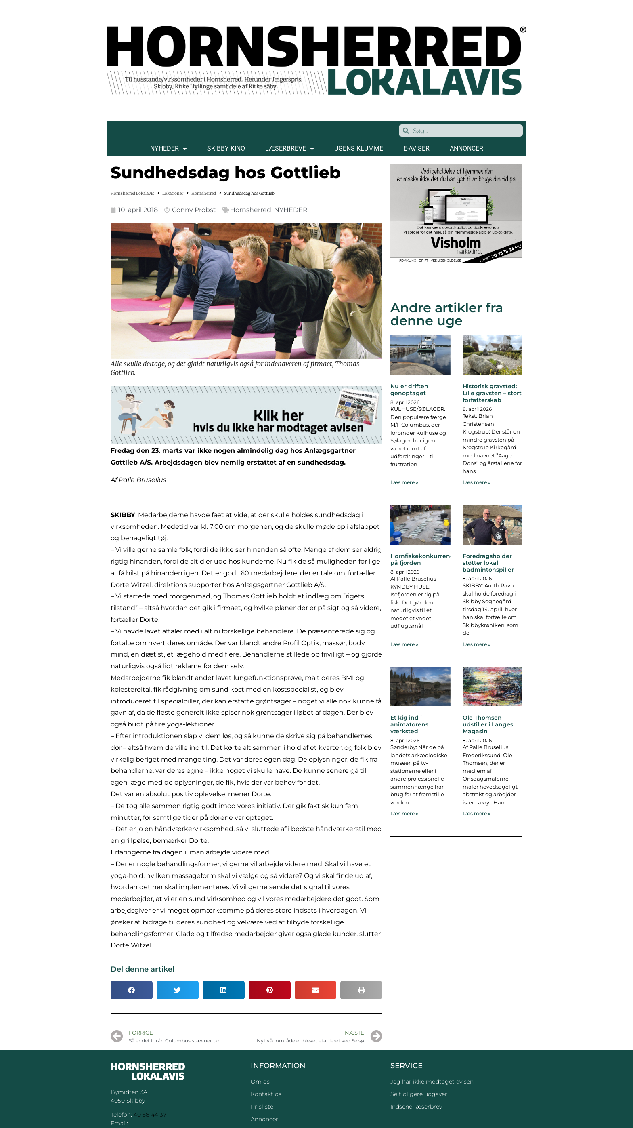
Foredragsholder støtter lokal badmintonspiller (488, 562)
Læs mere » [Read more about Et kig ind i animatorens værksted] (404, 813)
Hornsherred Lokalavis (132, 193)
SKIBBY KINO (226, 148)
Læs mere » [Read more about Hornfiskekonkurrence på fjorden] (404, 644)
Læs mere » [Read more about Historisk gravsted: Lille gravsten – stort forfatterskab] (476, 482)
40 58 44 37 (150, 1114)
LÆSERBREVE (289, 149)
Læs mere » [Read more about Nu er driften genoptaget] (404, 482)
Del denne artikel (142, 969)
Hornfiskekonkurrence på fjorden (423, 559)
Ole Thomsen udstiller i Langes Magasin (488, 724)
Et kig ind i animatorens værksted (409, 724)
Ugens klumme (358, 148)
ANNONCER (466, 148)
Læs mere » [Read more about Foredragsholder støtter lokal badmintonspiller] (476, 644)
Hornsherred (203, 193)
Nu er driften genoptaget (409, 390)
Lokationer (172, 193)
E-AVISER (416, 148)
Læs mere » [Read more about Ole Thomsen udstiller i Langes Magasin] (476, 813)
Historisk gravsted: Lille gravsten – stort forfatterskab (492, 393)
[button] (132, 990)
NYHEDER (168, 149)
